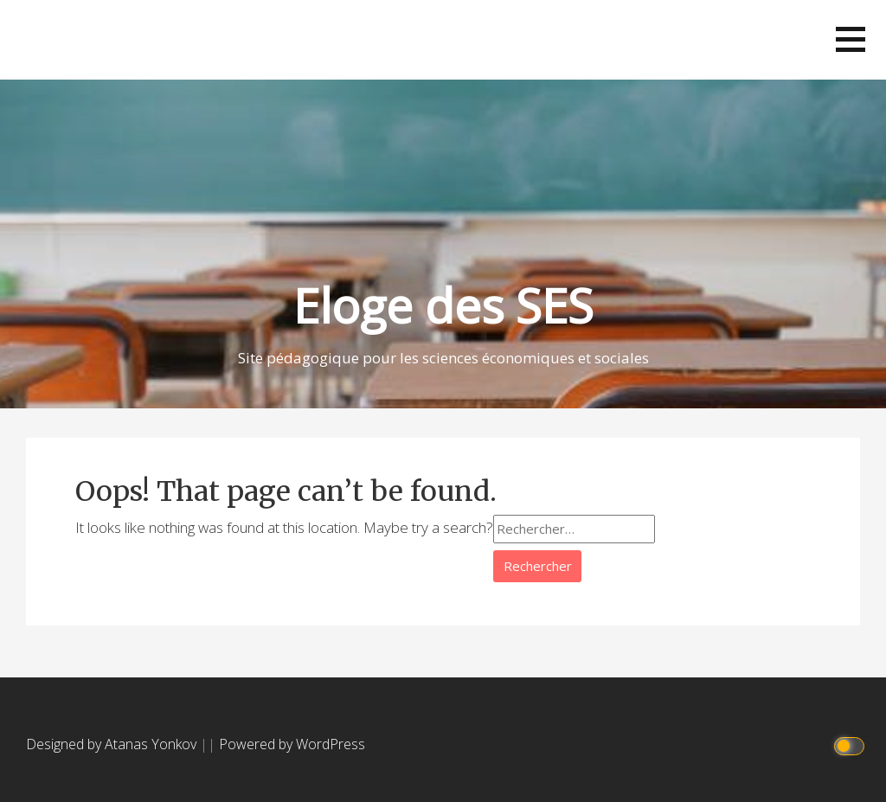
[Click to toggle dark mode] (852, 744)
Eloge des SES (443, 305)
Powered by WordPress (292, 744)
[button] (850, 39)
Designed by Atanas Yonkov (113, 744)
